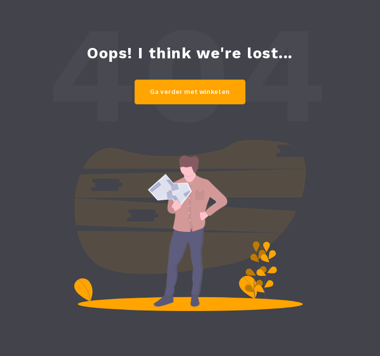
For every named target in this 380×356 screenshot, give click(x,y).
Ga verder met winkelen (190, 91)
